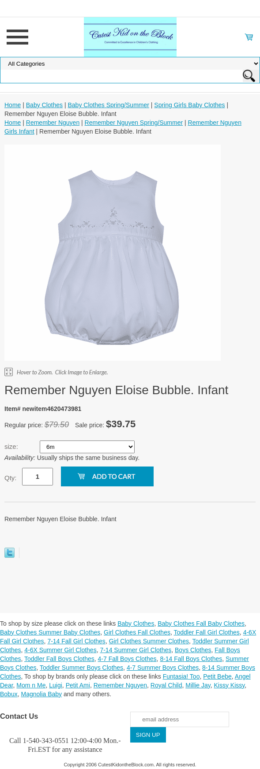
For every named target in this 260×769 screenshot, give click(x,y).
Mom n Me (30, 685)
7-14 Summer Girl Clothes (135, 649)
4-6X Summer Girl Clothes (60, 649)
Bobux (9, 694)
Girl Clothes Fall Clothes (137, 632)
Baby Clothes (44, 104)
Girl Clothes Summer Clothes (149, 641)
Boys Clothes (193, 649)
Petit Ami (78, 685)
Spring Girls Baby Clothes (189, 104)
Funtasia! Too (181, 676)
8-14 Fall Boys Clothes (191, 658)
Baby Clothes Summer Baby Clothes (50, 632)
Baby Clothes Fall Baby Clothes (201, 623)
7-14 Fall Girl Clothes (76, 641)
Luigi (55, 685)
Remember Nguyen (52, 122)
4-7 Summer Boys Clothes (163, 667)
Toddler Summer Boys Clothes (81, 667)
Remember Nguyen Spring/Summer (134, 122)
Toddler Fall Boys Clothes (59, 658)
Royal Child (166, 685)
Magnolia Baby (41, 694)
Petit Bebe (217, 676)
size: (12, 446)
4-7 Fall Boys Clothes (127, 658)
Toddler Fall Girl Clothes (206, 632)
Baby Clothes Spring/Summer (108, 104)
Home (12, 104)
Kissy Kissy (229, 685)
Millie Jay (198, 685)
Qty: (10, 478)
